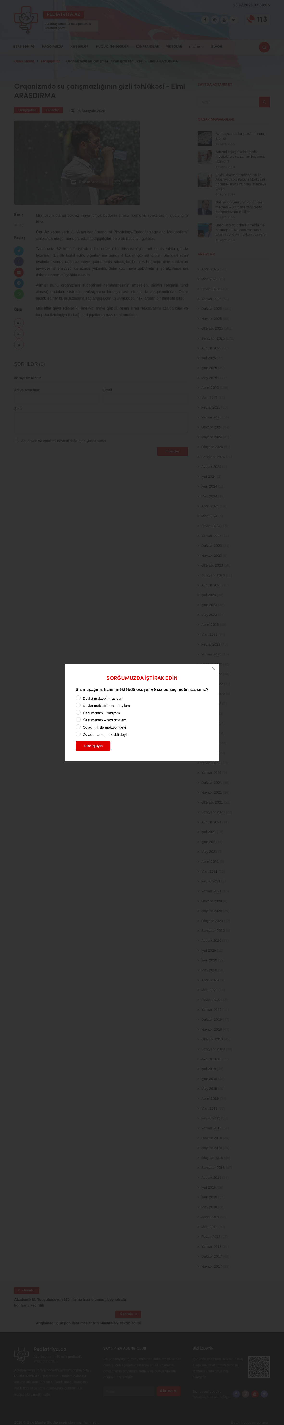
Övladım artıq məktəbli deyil (105, 734)
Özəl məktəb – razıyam (101, 713)
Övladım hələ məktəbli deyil (105, 727)
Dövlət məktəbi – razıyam (103, 698)
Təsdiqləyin (93, 746)
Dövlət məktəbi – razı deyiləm (106, 706)
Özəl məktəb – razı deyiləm (104, 720)
